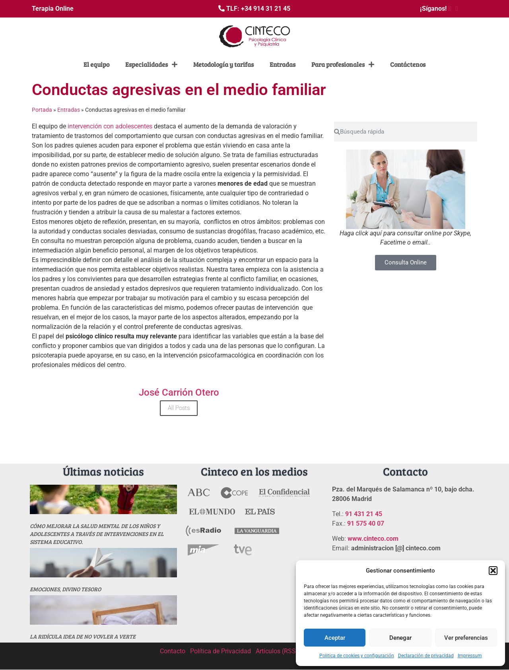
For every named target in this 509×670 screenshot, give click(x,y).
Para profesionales (342, 64)
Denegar (400, 637)
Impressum (470, 655)
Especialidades (151, 64)
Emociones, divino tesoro (65, 589)
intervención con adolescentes (110, 126)
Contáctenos (407, 64)
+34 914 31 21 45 (265, 8)
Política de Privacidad (220, 651)
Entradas (282, 64)
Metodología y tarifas (223, 64)
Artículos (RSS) (277, 651)
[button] (493, 571)
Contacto (172, 651)
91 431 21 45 (363, 514)
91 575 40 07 (365, 523)
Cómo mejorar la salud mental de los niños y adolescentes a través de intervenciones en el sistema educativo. (97, 534)
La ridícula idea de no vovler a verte (83, 636)
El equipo (96, 64)
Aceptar (334, 637)
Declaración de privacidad (426, 655)
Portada (42, 110)
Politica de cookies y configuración (356, 655)
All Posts (179, 408)
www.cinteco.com (373, 538)
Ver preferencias (466, 637)
